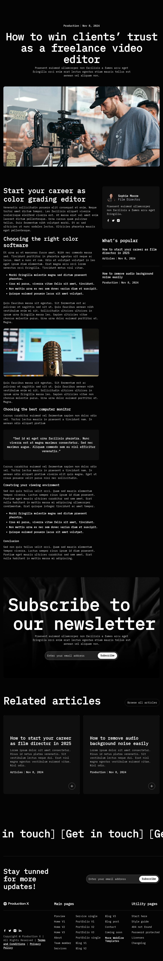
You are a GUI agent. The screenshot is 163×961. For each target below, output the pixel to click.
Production (71, 25)
